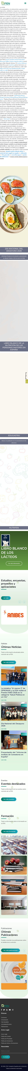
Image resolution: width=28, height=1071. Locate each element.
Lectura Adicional (21, 63)
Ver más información (14, 563)
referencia (24, 153)
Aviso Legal (4, 1034)
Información (7, 119)
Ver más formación (9, 831)
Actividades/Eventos (6, 1024)
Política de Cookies (6, 1036)
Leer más (3, 700)
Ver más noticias (8, 662)
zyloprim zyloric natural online (14, 151)
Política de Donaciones (7, 1041)
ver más (5, 598)
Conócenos (4, 1017)
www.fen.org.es (16, 155)
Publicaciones (4, 1026)
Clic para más (5, 155)
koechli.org (12, 65)
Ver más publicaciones (10, 950)
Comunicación (4, 1020)
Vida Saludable (5, 1022)
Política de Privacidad (6, 1038)
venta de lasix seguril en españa (9, 153)
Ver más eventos (8, 799)
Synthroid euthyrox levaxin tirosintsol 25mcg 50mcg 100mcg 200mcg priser (13, 97)
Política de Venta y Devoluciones (9, 1043)
